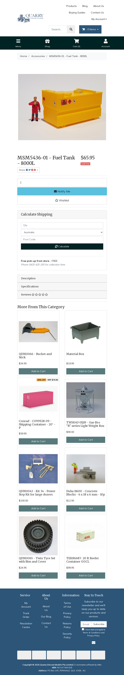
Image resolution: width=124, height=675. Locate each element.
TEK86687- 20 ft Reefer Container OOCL (82, 560)
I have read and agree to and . (93, 632)
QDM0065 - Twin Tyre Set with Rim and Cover (37, 560)
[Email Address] (86, 624)
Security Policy (67, 635)
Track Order (26, 615)
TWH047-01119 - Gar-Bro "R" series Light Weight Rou (85, 424)
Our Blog (46, 616)
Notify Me (62, 191)
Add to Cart (38, 371)
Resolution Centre (26, 625)
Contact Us (97, 12)
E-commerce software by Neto (87, 665)
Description (28, 278)
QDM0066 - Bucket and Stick (35, 355)
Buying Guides (77, 12)
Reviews (34, 294)
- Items (89, 29)
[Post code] (62, 239)
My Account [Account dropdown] (98, 19)
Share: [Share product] (27, 170)
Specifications (30, 286)
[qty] (62, 225)
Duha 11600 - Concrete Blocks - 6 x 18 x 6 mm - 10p (85, 492)
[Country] (62, 232)
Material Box (75, 354)
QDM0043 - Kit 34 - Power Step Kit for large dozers (37, 492)
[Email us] (93, 642)
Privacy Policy (67, 615)
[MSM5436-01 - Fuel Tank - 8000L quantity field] (62, 182)
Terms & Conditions (92, 632)
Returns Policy (67, 625)
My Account (26, 604)
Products (71, 6)
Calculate (62, 246)
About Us (98, 6)
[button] (62, 200)
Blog (85, 6)
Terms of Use (67, 604)
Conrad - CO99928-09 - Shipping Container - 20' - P (37, 424)
